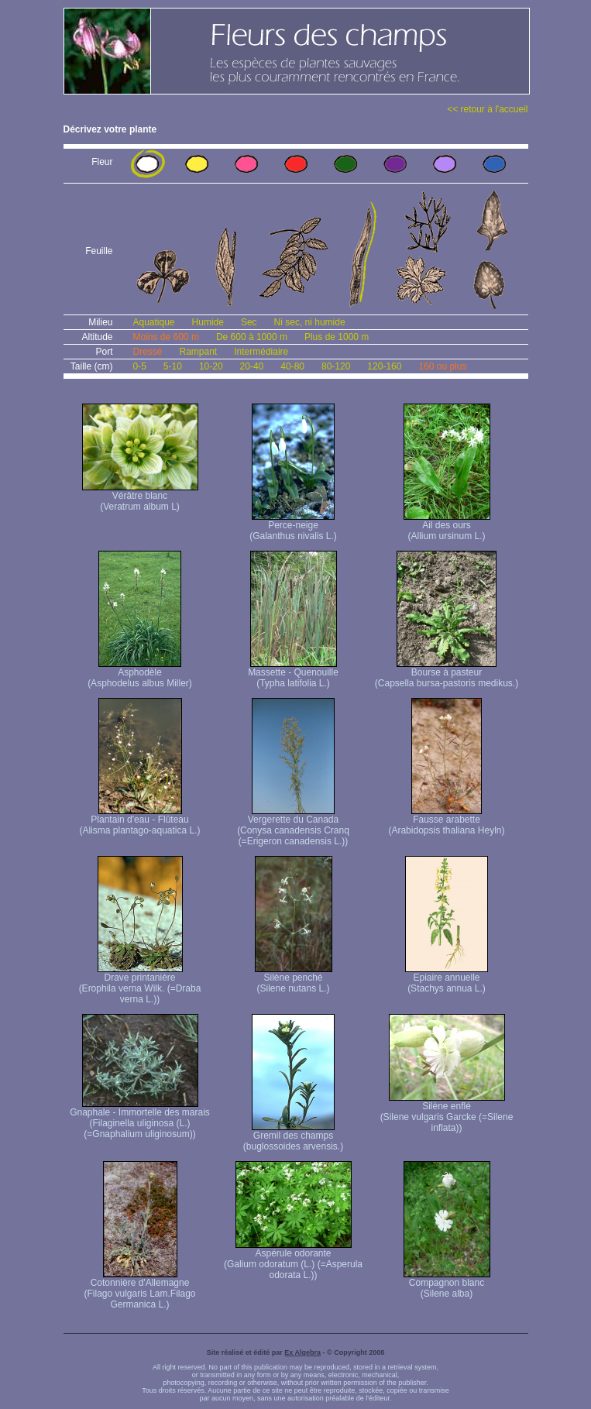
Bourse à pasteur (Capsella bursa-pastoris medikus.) (446, 673)
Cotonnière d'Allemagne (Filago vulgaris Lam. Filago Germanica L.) (139, 1289)
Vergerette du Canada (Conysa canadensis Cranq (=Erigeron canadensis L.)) (293, 826)
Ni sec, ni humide (309, 322)
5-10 (172, 366)
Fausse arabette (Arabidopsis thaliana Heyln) (446, 821)
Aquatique (154, 322)
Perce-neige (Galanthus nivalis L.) (293, 526)
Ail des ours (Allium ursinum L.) (447, 526)
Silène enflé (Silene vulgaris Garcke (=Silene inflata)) (447, 1112)
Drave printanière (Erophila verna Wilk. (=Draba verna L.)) (140, 984)
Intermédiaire (261, 351)
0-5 (139, 366)
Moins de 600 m (166, 337)
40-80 (292, 366)
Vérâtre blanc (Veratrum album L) (140, 497)
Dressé (148, 351)
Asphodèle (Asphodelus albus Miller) (140, 673)
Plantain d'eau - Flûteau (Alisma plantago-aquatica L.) (139, 821)
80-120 (335, 366)
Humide (208, 322)
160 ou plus (442, 366)
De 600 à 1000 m (251, 337)
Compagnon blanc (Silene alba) (447, 1284)
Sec (249, 322)
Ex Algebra (302, 1352)
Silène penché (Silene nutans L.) (293, 979)
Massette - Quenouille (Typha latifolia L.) (293, 673)
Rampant (199, 351)
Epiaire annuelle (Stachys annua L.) (446, 979)
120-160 (384, 366)
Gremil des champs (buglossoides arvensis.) (293, 1137)
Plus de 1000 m (336, 337)
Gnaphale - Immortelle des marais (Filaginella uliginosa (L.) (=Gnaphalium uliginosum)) (140, 1118)
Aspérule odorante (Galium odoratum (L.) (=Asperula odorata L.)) (293, 1259)
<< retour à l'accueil (487, 109)
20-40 (252, 366)
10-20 (211, 366)
